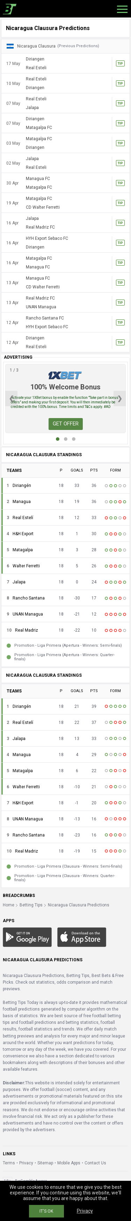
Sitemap (45, 1163)
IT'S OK (46, 1211)
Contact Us (95, 1163)
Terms (9, 1163)
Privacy (26, 1163)
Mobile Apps (68, 1163)
